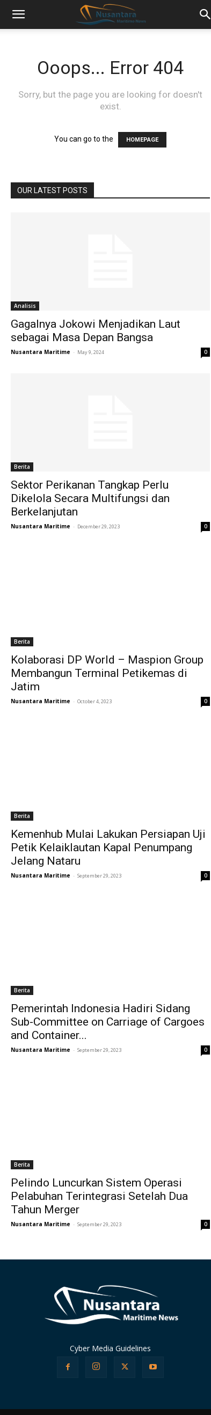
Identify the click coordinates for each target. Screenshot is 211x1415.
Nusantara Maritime (40, 352)
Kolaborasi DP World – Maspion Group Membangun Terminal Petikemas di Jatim (107, 673)
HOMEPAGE (142, 139)
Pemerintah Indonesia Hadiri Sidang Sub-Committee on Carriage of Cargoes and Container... (108, 1022)
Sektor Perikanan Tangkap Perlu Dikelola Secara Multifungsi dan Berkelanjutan (90, 498)
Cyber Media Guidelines (110, 1348)
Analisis (25, 305)
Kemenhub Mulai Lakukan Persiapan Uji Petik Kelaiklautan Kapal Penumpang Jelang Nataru (108, 847)
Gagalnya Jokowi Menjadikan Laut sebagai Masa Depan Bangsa (95, 331)
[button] (18, 14)
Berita (22, 466)
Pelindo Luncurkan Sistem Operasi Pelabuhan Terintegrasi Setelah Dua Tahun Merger (99, 1196)
